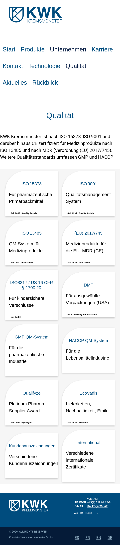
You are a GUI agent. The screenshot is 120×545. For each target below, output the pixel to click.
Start (9, 49)
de (110, 537)
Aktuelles (15, 82)
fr (88, 537)
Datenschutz (89, 513)
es (77, 537)
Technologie (44, 66)
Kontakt (13, 66)
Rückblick (45, 82)
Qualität (76, 66)
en (98, 537)
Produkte (33, 49)
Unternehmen (68, 49)
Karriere (102, 49)
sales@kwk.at (97, 506)
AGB (76, 513)
